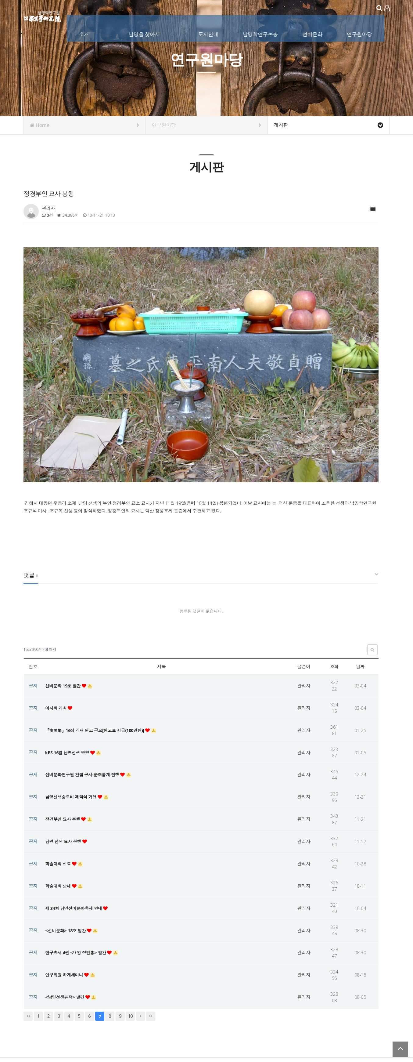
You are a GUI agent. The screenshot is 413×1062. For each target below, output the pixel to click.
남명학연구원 (42, 15)
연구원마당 (360, 33)
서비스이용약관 (375, 1022)
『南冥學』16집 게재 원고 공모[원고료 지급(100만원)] (99, 677)
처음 (28, 962)
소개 (85, 33)
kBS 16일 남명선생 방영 (69, 699)
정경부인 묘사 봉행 (64, 766)
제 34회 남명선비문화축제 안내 (76, 855)
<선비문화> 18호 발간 (67, 877)
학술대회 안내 (59, 832)
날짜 (360, 613)
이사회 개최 (57, 654)
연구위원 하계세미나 (66, 921)
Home (84, 125)
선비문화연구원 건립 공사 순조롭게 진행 (85, 721)
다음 (140, 962)
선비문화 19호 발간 (64, 632)
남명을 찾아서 (144, 33)
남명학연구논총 (260, 33)
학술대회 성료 (59, 810)
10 (130, 963)
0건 (47, 215)
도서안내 (209, 33)
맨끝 (150, 962)
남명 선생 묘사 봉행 (65, 788)
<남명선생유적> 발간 (66, 944)
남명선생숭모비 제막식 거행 (73, 743)
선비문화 (313, 33)
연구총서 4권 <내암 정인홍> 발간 (78, 899)
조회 (334, 613)
